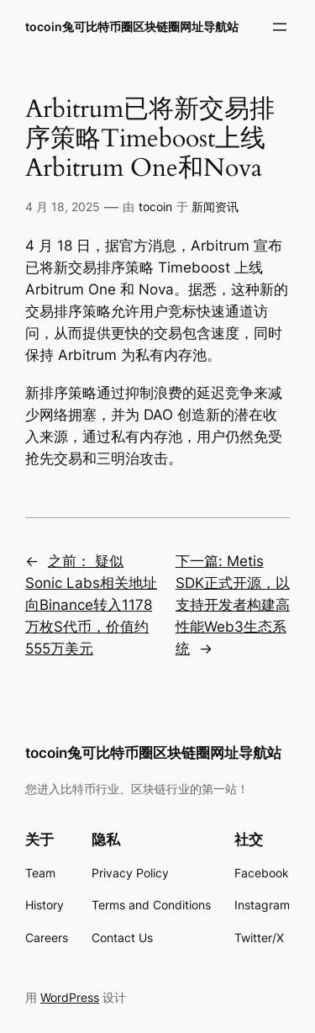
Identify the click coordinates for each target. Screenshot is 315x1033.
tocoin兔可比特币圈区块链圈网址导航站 (132, 26)
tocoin (155, 206)
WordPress (69, 997)
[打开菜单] (280, 27)
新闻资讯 (215, 206)
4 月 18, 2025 (62, 206)
